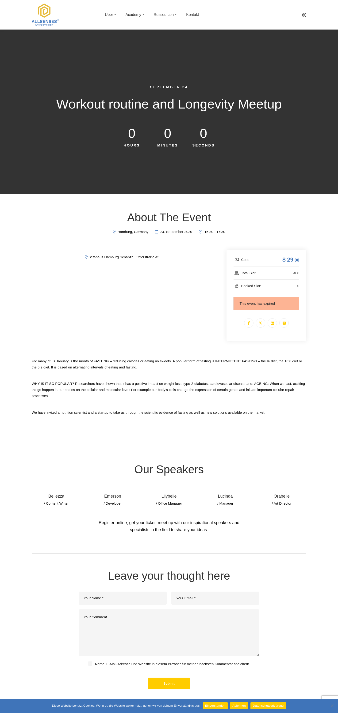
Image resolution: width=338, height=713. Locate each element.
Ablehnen (239, 705)
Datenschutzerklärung (268, 705)
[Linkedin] (272, 323)
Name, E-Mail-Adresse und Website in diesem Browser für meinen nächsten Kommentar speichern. (172, 664)
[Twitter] (260, 323)
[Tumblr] (284, 323)
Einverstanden (215, 705)
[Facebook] (249, 323)
